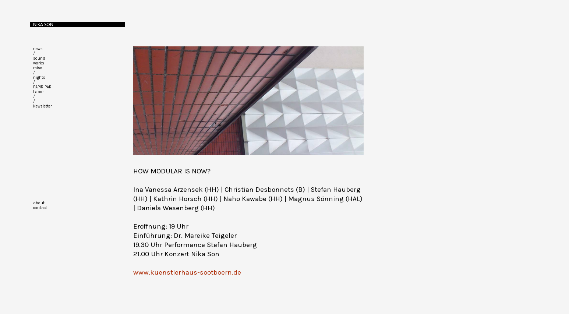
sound (39, 58)
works (38, 63)
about (39, 203)
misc (37, 68)
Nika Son (43, 24)
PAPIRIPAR (42, 87)
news (38, 48)
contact (40, 207)
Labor (38, 91)
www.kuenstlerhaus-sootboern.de (187, 272)
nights (39, 77)
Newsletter (42, 106)
